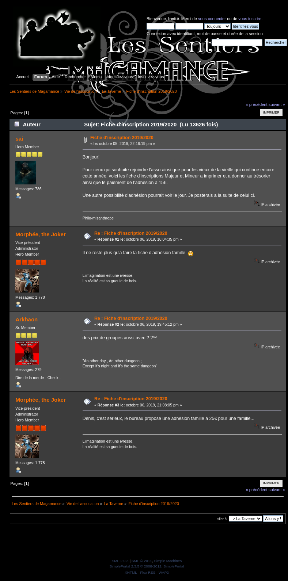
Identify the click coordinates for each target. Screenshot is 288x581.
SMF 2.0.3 (120, 561)
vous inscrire (249, 18)
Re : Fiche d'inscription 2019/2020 (130, 233)
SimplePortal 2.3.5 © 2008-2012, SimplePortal (146, 566)
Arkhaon (26, 319)
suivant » (277, 104)
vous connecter (212, 18)
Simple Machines (168, 561)
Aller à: (222, 519)
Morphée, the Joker (40, 234)
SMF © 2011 (142, 561)
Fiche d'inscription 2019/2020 (122, 137)
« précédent (256, 104)
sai (19, 138)
